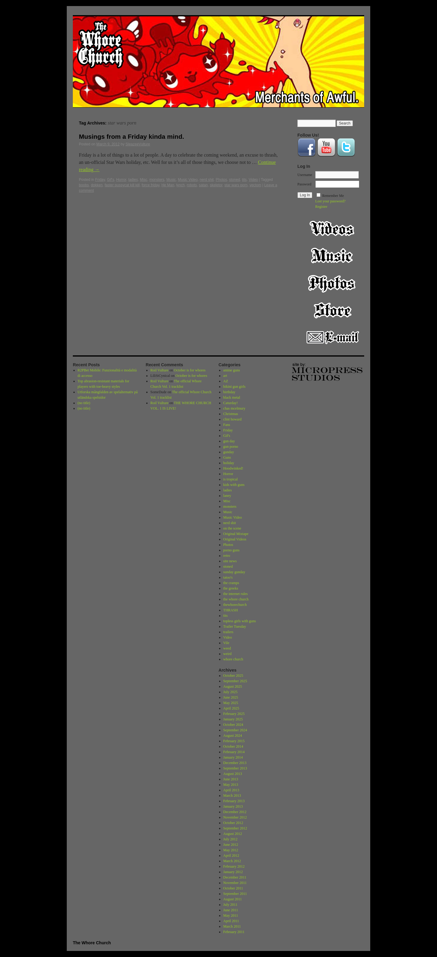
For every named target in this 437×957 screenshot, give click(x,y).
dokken (97, 185)
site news (230, 561)
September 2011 (235, 894)
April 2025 (231, 708)
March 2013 (232, 795)
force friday (150, 185)
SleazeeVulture (137, 144)
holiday (228, 463)
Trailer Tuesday (234, 626)
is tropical (230, 479)
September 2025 (235, 681)
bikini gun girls (234, 386)
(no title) (84, 403)
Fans (226, 425)
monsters (156, 180)
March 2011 (232, 926)
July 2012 (230, 839)
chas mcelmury (234, 408)
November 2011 (235, 883)
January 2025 (233, 719)
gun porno (230, 446)
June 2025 (230, 697)
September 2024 (235, 730)
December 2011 (234, 877)
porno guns (231, 550)
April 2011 (231, 921)
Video (253, 180)
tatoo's (228, 577)
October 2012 (233, 823)
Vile (226, 643)
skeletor (216, 185)
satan (203, 185)
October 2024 (233, 725)
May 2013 (230, 785)
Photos (221, 180)
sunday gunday (234, 572)
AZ (225, 381)
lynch (180, 185)
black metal (231, 397)
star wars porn (235, 185)
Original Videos (234, 539)
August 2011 (232, 899)
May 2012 (230, 850)
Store (332, 310)
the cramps (231, 583)
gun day (229, 441)
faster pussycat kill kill (122, 185)
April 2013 (231, 790)
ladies (133, 180)
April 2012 (231, 855)
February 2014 (234, 752)
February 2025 (234, 714)
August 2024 (232, 735)
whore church (233, 659)
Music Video (188, 180)
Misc (143, 180)
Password (304, 184)
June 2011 (230, 910)
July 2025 (230, 692)
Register (321, 206)
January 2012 (233, 872)
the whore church (236, 599)
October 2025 (233, 675)
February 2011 (234, 932)
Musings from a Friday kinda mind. (131, 136)
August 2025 (232, 686)
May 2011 (230, 915)
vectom (255, 185)
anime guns (231, 370)
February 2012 (234, 866)
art (225, 376)
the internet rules (235, 594)
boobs (84, 185)
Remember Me (333, 196)
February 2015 (234, 741)
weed (227, 648)
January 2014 (233, 757)
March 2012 (232, 861)
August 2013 (232, 774)
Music (171, 180)
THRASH (230, 610)
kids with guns (234, 485)
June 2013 (230, 779)
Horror (121, 180)
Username (304, 175)
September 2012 (235, 828)
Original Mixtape (236, 534)
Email (332, 337)
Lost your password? (330, 201)
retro (226, 555)
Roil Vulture (159, 370)
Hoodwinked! (233, 468)
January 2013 (233, 806)
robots (192, 185)
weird (227, 654)
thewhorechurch (235, 605)
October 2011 (233, 888)
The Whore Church (92, 942)
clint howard (232, 419)
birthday (229, 392)
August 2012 (232, 834)
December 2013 (234, 763)
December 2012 (234, 812)
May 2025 (230, 703)
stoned (234, 180)
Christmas (230, 414)
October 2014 (233, 746)
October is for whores (189, 370)
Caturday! (230, 403)
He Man (167, 185)
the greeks (230, 588)
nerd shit (207, 180)
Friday (100, 180)
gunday (228, 452)
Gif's (110, 180)
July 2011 (230, 904)
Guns (227, 457)
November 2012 (235, 817)
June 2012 (230, 844)
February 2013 (234, 801)
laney (227, 495)
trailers (228, 632)
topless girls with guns (239, 621)
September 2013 (235, 768)
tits (244, 180)
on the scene (232, 528)
